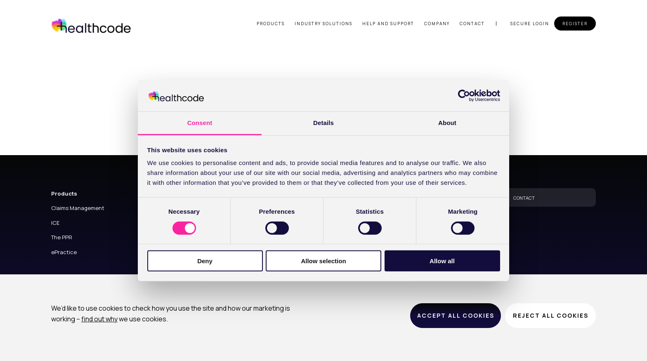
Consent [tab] (200, 122)
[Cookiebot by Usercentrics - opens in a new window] (464, 96)
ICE (55, 223)
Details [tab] (323, 122)
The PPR (61, 237)
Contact (472, 23)
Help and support (388, 23)
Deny (205, 260)
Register (575, 23)
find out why (99, 318)
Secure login (529, 23)
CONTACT (524, 198)
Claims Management (77, 208)
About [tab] (447, 122)
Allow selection (323, 260)
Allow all (442, 260)
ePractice (64, 252)
